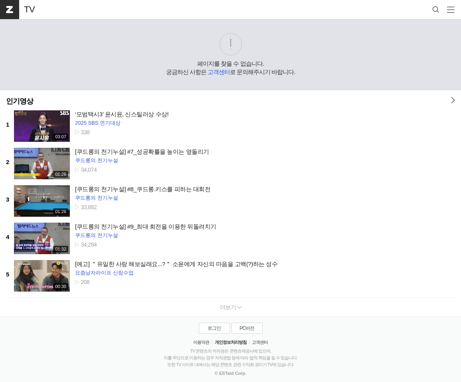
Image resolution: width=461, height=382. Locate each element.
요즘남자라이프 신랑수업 (104, 273)
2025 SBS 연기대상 (98, 123)
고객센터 (219, 72)
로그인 (214, 328)
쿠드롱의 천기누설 (96, 160)
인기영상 (19, 101)
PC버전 (246, 328)
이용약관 (201, 342)
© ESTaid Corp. (230, 373)
